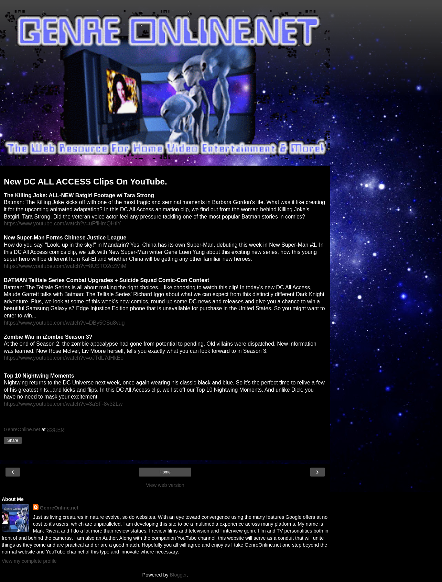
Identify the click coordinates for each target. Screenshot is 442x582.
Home (165, 472)
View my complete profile (29, 561)
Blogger (178, 575)
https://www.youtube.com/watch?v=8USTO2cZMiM (65, 266)
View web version (165, 485)
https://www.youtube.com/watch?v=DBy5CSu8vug (64, 323)
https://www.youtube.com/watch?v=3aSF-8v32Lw (63, 404)
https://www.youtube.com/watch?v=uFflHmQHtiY (62, 223)
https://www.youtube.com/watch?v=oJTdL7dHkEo (63, 358)
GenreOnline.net (59, 508)
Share (12, 440)
